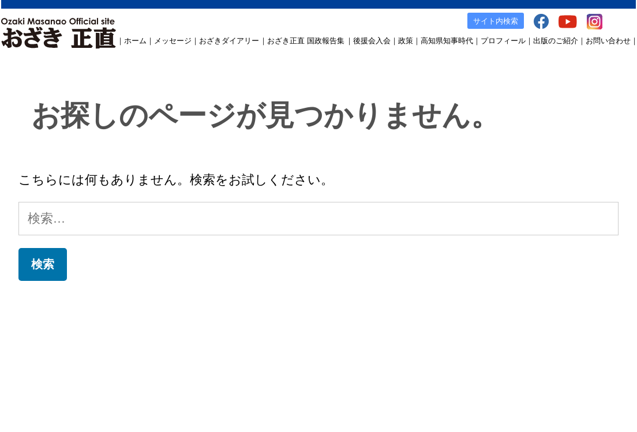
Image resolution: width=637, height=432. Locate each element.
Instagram (560, 341)
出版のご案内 (438, 341)
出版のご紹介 (555, 40)
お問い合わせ (608, 40)
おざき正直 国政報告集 (305, 40)
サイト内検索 (495, 21)
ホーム (135, 40)
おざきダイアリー (229, 40)
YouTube (521, 341)
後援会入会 (372, 40)
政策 (405, 40)
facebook (484, 341)
